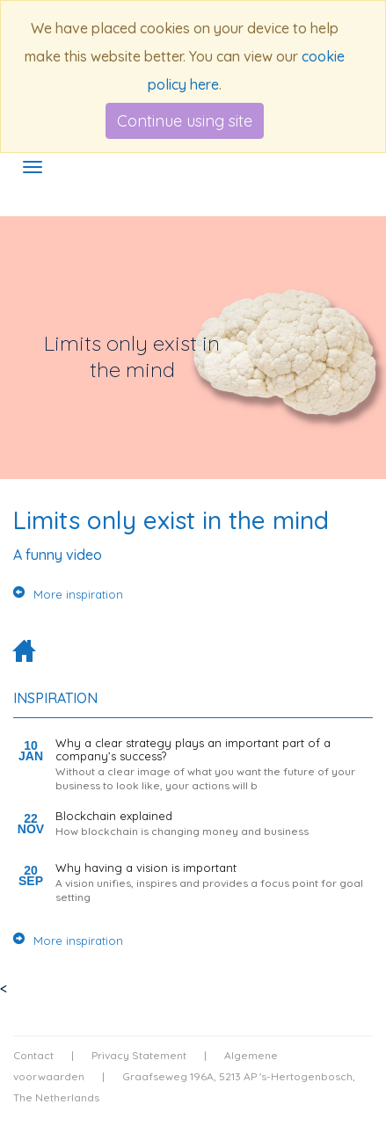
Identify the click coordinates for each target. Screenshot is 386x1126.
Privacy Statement (138, 1055)
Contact (33, 1055)
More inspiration (68, 594)
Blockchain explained (113, 816)
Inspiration (55, 698)
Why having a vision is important (146, 868)
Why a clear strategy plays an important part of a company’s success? (193, 749)
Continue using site (184, 121)
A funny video (57, 554)
